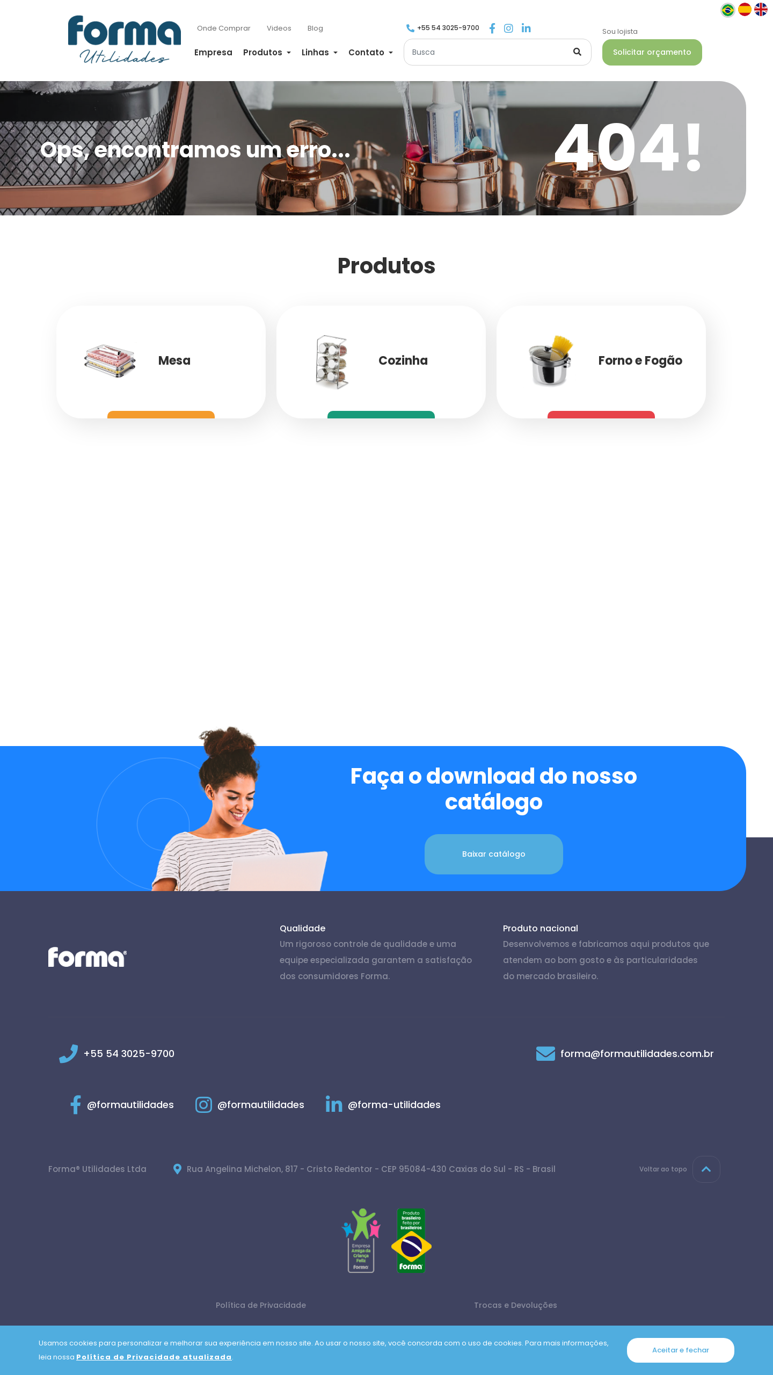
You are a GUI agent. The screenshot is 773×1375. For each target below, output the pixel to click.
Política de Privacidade (261, 1305)
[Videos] (279, 28)
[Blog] (315, 28)
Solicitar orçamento (652, 52)
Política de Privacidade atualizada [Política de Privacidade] (154, 1357)
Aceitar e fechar (680, 1350)
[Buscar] (498, 52)
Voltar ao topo (679, 1169)
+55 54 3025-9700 (448, 27)
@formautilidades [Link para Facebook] (122, 1104)
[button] (267, 52)
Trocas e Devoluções (515, 1305)
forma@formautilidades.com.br (637, 1053)
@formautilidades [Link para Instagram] (249, 1104)
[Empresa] (213, 53)
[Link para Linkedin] (526, 29)
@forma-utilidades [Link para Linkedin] (383, 1104)
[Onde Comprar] (224, 28)
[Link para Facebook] (492, 29)
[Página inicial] (124, 39)
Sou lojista (620, 31)
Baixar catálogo (494, 854)
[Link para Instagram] (508, 29)
